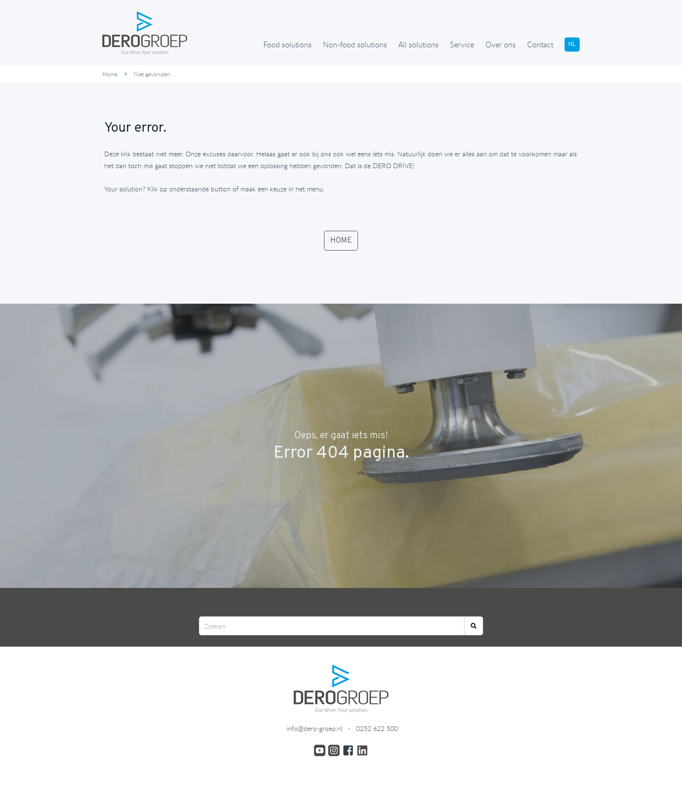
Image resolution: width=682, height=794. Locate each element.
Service (462, 44)
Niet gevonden (152, 74)
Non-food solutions (355, 44)
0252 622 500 (377, 728)
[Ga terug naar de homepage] (145, 32)
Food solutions (287, 44)
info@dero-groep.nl (313, 728)
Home (109, 74)
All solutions (418, 44)
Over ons (500, 44)
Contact (540, 44)
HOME (341, 240)
